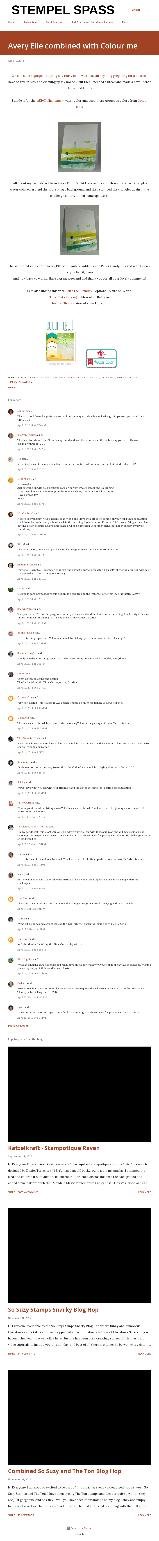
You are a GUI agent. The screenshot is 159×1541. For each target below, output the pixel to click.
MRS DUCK (24, 479)
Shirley (21, 782)
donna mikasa (25, 632)
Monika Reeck (25, 513)
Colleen (21, 983)
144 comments (26, 1353)
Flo (19, 458)
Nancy (21, 853)
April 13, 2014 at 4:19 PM (31, 578)
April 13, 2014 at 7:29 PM (31, 599)
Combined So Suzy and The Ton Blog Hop (64, 1471)
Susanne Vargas (26, 653)
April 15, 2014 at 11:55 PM (31, 844)
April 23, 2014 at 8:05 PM (31, 1017)
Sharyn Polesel (26, 608)
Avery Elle (23, 377)
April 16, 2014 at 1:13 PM (31, 864)
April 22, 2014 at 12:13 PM (32, 997)
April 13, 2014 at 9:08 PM (31, 643)
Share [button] (11, 387)
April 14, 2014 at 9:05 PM (31, 793)
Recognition (30, 22)
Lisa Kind (22, 898)
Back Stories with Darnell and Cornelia (92, 22)
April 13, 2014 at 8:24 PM (31, 623)
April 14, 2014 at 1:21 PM (31, 752)
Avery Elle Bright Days (43, 377)
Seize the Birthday (79, 291)
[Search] (136, 10)
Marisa (21, 918)
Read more (144, 1192)
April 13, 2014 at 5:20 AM (31, 448)
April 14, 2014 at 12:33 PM (32, 728)
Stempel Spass (61, 10)
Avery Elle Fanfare (69, 377)
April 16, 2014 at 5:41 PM (31, 888)
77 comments (26, 1515)
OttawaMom (25, 697)
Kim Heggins (25, 959)
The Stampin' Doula (29, 738)
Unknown (23, 717)
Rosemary (23, 761)
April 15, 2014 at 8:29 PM (31, 816)
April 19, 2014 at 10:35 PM (32, 973)
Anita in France (26, 564)
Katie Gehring (25, 802)
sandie (21, 410)
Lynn (20, 1006)
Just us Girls (61, 303)
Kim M (21, 544)
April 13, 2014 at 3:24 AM (31, 425)
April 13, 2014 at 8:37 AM (31, 503)
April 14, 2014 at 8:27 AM (31, 687)
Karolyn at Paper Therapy (32, 826)
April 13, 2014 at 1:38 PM (31, 554)
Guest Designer (54, 22)
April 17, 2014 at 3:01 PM (31, 908)
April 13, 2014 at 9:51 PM (31, 663)
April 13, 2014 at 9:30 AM (31, 534)
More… (126, 22)
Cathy (20, 588)
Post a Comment (18, 1025)
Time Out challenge (64, 297)
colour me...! (108, 377)
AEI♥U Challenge (49, 100)
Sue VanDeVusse (27, 434)
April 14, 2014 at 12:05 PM (32, 708)
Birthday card (90, 377)
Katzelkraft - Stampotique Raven (54, 1148)
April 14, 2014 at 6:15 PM (31, 772)
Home (11, 22)
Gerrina (22, 673)
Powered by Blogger (79, 1528)
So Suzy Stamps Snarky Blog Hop (53, 1309)
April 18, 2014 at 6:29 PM (31, 949)
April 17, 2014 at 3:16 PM (31, 929)
